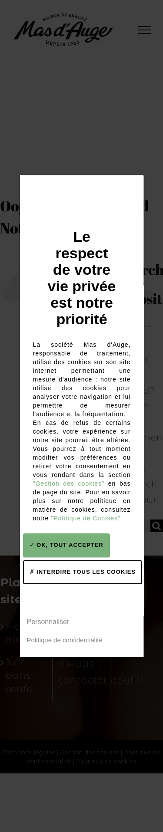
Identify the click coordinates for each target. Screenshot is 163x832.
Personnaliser (48, 621)
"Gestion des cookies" (68, 483)
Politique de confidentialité (64, 640)
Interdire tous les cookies (82, 572)
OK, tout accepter (66, 545)
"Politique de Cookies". (86, 518)
